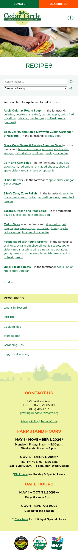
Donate (19, 4)
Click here (21, 474)
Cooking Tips (12, 327)
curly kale (63, 163)
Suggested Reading (16, 354)
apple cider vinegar (16, 170)
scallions (37, 153)
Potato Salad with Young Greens (25, 242)
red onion (43, 228)
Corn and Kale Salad (17, 163)
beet (58, 136)
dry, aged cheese (46, 166)
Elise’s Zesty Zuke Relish (20, 193)
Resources (14, 298)
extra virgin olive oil (29, 245)
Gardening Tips (14, 345)
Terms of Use (49, 421)
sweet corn (11, 166)
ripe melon (53, 224)
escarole (20, 215)
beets (61, 267)
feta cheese (35, 215)
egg (47, 215)
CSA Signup (59, 4)
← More (9, 282)
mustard (47, 149)
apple (55, 114)
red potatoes (59, 249)
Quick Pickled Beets (17, 267)
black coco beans (29, 149)
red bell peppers (48, 197)
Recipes (9, 317)
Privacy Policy (30, 421)
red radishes (23, 153)
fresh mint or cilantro (35, 232)
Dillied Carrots (13, 180)
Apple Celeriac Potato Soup (22, 110)
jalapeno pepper (24, 228)
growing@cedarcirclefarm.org (39, 413)
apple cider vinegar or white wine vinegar (36, 247)
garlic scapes (51, 245)
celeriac (9, 114)
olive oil (23, 118)
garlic (50, 170)
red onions (26, 166)
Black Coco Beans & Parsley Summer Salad (33, 145)
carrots (46, 114)
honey (55, 228)
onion (32, 197)
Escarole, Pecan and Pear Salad (25, 211)
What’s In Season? (15, 308)
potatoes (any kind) (27, 114)
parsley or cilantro (56, 153)
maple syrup (38, 118)
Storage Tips (12, 336)
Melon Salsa (12, 224)
